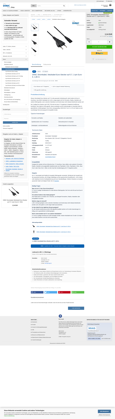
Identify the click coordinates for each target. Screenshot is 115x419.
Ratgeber (102, 10)
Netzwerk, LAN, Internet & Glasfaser (15, 158)
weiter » (44, 19)
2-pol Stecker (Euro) (50, 157)
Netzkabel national (8, 64)
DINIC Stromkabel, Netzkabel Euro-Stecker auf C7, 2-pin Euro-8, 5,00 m (54, 231)
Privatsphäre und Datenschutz (38, 332)
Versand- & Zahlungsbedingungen (39, 327)
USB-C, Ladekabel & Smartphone (14, 161)
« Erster (33, 19)
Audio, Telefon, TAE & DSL (12, 166)
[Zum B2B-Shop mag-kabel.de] (92, 328)
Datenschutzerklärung (9, 415)
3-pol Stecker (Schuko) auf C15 (12, 78)
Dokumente (47, 64)
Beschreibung (36, 64)
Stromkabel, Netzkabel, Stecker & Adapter (14, 169)
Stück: (88, 41)
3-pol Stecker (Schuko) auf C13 (12, 73)
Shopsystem (52, 343)
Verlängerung (7, 94)
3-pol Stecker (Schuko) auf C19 (12, 80)
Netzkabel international (9, 87)
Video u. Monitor (25, 10)
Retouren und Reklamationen (38, 334)
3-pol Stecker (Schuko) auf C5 (12, 83)
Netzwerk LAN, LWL (50, 10)
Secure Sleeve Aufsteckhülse (11, 101)
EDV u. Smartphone (37, 10)
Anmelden (15, 122)
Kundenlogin (100, 1)
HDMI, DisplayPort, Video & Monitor (15, 163)
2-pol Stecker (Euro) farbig (11, 71)
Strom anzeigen (7, 62)
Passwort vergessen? (8, 128)
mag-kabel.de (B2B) (94, 338)
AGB (33, 329)
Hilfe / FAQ (95, 10)
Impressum (34, 322)
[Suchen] (64, 5)
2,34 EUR (15, 205)
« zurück (38, 19)
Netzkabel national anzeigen (11, 66)
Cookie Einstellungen (36, 339)
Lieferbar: (89, 25)
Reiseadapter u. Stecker (9, 92)
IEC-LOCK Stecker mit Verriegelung (12, 99)
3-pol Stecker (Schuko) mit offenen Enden (15, 85)
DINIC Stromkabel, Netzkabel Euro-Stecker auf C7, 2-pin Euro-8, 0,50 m (54, 226)
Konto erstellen (6, 126)
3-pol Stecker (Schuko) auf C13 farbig (14, 76)
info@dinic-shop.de (66, 336)
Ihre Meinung (76, 308)
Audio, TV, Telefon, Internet (10, 10)
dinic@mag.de (48, 263)
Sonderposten (67, 10)
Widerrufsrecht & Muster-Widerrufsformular (41, 337)
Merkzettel (109, 1)
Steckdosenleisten (8, 97)
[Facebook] (60, 316)
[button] (37, 292)
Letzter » (49, 19)
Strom (59, 10)
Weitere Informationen (104, 414)
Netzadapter (7, 90)
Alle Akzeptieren (104, 411)
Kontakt (109, 10)
